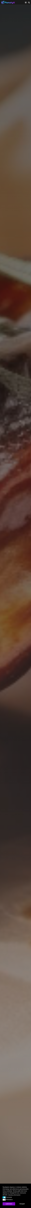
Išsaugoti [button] (22, 1203)
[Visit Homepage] (8, 2)
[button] (4, 1197)
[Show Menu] (26, 2)
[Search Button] (29, 2)
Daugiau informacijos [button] (14, 1195)
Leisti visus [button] (9, 1203)
